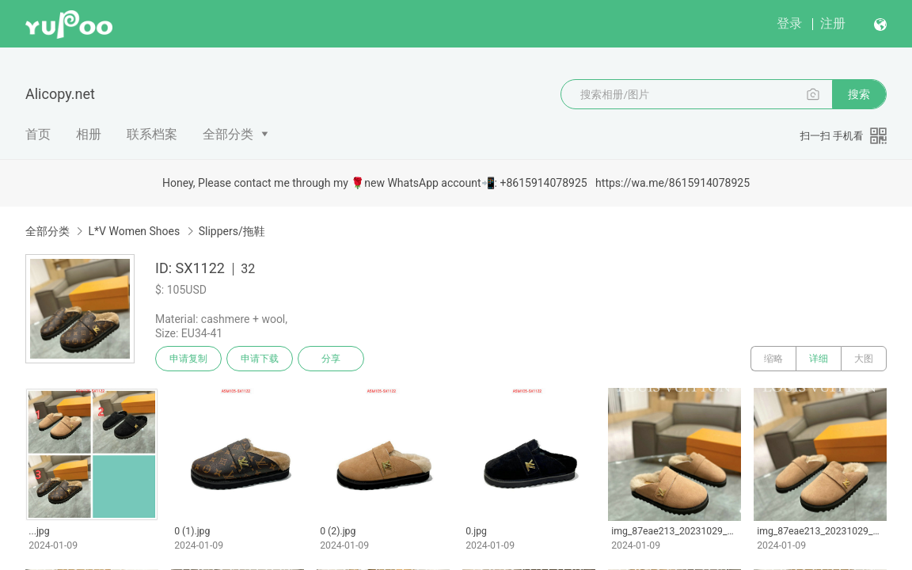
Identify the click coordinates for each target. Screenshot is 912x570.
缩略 (773, 358)
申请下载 (260, 358)
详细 (818, 358)
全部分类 (228, 134)
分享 (330, 358)
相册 (88, 134)
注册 (833, 23)
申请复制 (188, 358)
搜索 (859, 94)
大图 (863, 358)
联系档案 (152, 134)
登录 (789, 23)
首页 (38, 134)
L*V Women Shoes (134, 231)
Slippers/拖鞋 (232, 231)
